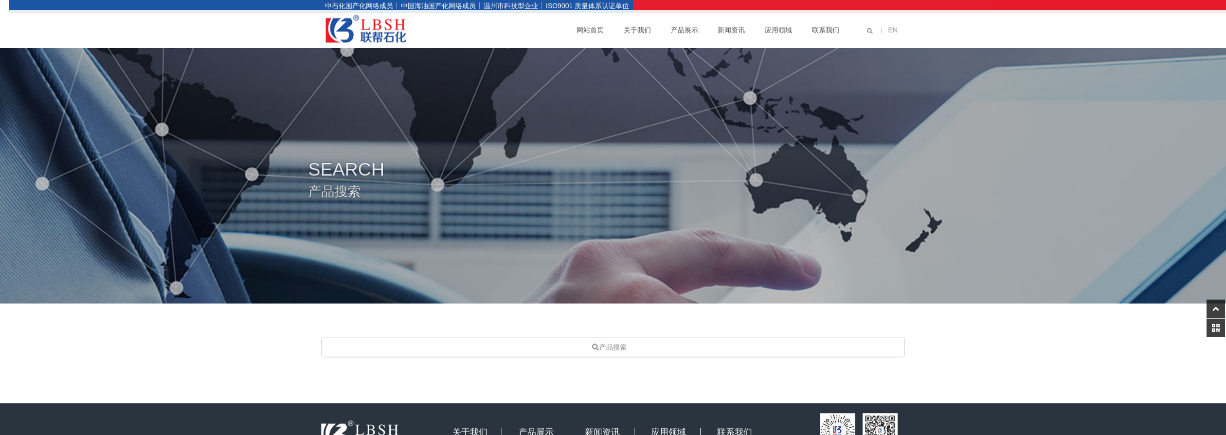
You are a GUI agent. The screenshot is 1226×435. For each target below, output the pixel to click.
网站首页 (590, 27)
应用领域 (778, 27)
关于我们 (637, 27)
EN (893, 27)
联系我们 (825, 27)
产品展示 (684, 27)
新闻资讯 (731, 27)
